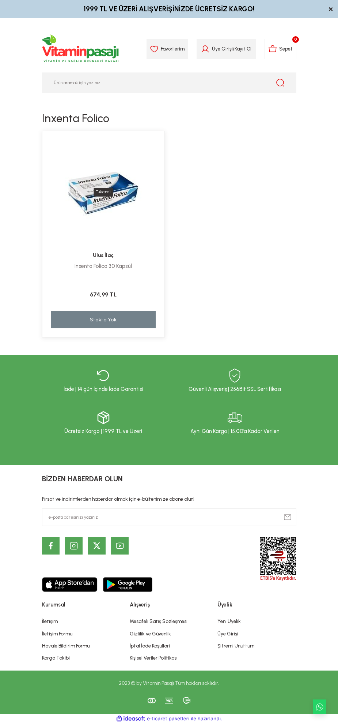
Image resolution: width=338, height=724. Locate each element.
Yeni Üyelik (229, 621)
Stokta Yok (103, 319)
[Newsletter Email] (169, 517)
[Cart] (280, 49)
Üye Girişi (227, 634)
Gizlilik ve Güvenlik (150, 634)
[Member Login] (205, 49)
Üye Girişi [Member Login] (222, 49)
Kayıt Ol (243, 49)
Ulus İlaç (103, 255)
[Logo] (80, 49)
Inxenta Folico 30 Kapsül (103, 266)
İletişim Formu (57, 634)
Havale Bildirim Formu (66, 646)
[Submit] (287, 517)
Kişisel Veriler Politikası (154, 658)
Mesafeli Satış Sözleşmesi (158, 621)
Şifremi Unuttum (235, 646)
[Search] (169, 82)
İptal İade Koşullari (150, 646)
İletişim (50, 621)
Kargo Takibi (56, 658)
